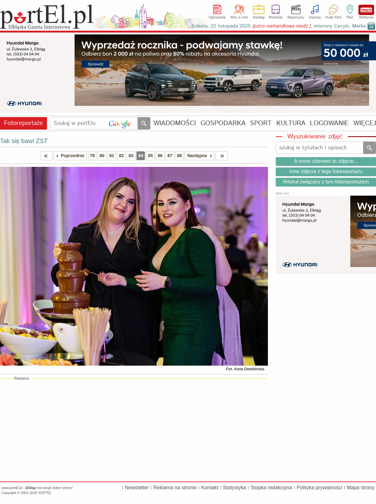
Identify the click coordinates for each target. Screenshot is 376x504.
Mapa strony (360, 487)
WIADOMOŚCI (175, 123)
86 (160, 155)
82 (121, 155)
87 (169, 155)
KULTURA (291, 123)
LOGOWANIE (329, 123)
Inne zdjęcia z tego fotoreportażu (326, 171)
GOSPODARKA (223, 123)
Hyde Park (334, 17)
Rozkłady (276, 17)
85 (150, 155)
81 (111, 155)
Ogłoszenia (217, 17)
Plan (350, 17)
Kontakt (209, 487)
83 (130, 155)
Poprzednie (69, 155)
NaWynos (366, 10)
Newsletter (137, 487)
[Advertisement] (134, 430)
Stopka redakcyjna (271, 487)
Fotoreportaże (23, 123)
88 (179, 155)
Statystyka (234, 487)
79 (92, 155)
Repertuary (295, 17)
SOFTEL (45, 493)
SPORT (261, 123)
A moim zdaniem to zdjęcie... (326, 161)
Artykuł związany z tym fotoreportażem (326, 181)
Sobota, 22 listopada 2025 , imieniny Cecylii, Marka (278, 26)
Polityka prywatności (319, 487)
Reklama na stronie (174, 487)
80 (102, 155)
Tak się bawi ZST (24, 140)
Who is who (239, 17)
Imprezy (315, 17)
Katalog (258, 17)
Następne (200, 155)
